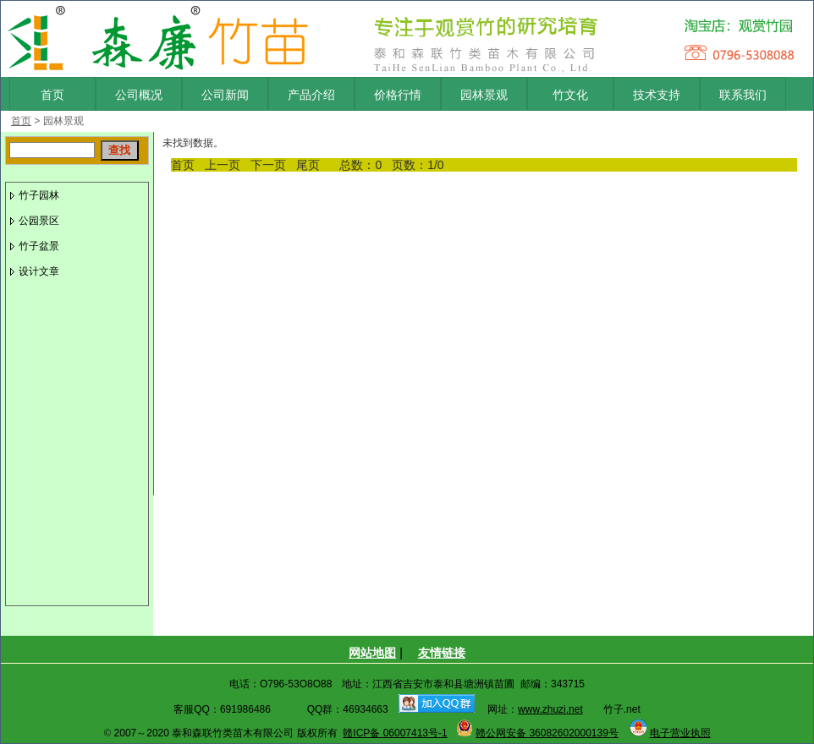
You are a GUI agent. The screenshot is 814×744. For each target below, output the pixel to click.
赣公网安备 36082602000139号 (547, 733)
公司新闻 (225, 94)
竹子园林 (39, 195)
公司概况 (138, 94)
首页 (52, 94)
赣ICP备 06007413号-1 (395, 733)
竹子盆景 (39, 246)
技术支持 (656, 94)
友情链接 (441, 652)
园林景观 (484, 94)
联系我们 (743, 94)
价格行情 (397, 94)
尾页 (308, 165)
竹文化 (570, 94)
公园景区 (39, 221)
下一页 (268, 165)
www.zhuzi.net (550, 709)
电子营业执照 (680, 733)
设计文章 (39, 271)
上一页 (222, 165)
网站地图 (372, 652)
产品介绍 (311, 94)
